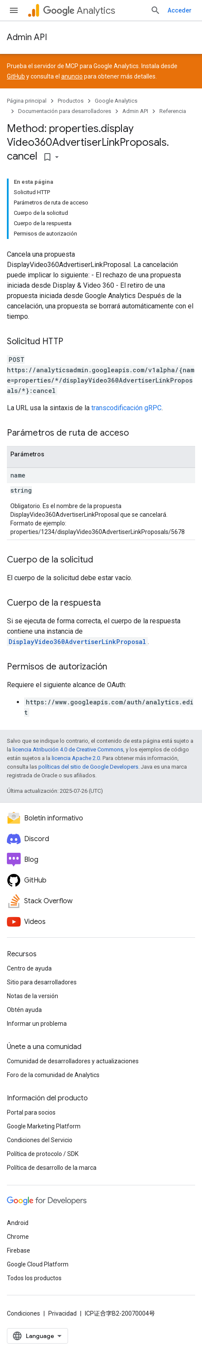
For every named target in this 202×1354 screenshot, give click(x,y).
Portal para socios (31, 1112)
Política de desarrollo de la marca (51, 1167)
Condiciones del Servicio (39, 1140)
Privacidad (62, 1313)
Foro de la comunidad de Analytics (53, 1074)
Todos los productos (34, 1278)
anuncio (72, 76)
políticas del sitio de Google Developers (88, 766)
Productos (71, 100)
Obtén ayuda (24, 1009)
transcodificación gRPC (126, 408)
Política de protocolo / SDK (42, 1153)
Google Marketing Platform (44, 1126)
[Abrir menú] (13, 10)
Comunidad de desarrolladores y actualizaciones (73, 1061)
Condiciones (23, 1313)
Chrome (18, 1236)
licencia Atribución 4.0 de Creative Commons (67, 749)
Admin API (27, 37)
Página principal (27, 100)
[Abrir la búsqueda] (155, 10)
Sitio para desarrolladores (42, 982)
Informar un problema (37, 1023)
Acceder (180, 10)
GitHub (16, 76)
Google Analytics (116, 100)
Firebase (18, 1250)
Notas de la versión (32, 996)
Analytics (79, 10)
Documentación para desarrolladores (64, 111)
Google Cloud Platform (37, 1264)
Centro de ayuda (29, 968)
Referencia (172, 111)
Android (17, 1222)
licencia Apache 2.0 (76, 758)
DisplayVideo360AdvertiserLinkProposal (77, 642)
